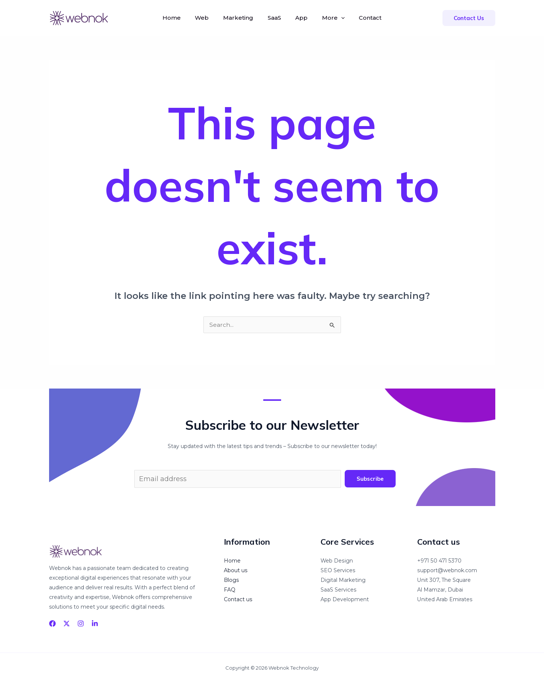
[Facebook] (52, 623)
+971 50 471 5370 (439, 561)
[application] (336, 18)
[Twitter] (66, 623)
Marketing (241, 17)
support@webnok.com (447, 570)
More (328, 18)
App (299, 17)
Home (179, 17)
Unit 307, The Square (444, 580)
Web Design (337, 561)
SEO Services (338, 570)
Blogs (231, 580)
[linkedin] (94, 623)
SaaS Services (338, 590)
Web (207, 17)
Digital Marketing (343, 580)
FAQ (229, 590)
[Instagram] (80, 623)
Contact (363, 17)
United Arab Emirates (444, 599)
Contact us (238, 599)
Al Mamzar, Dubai (440, 590)
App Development (345, 599)
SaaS (274, 17)
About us (235, 570)
